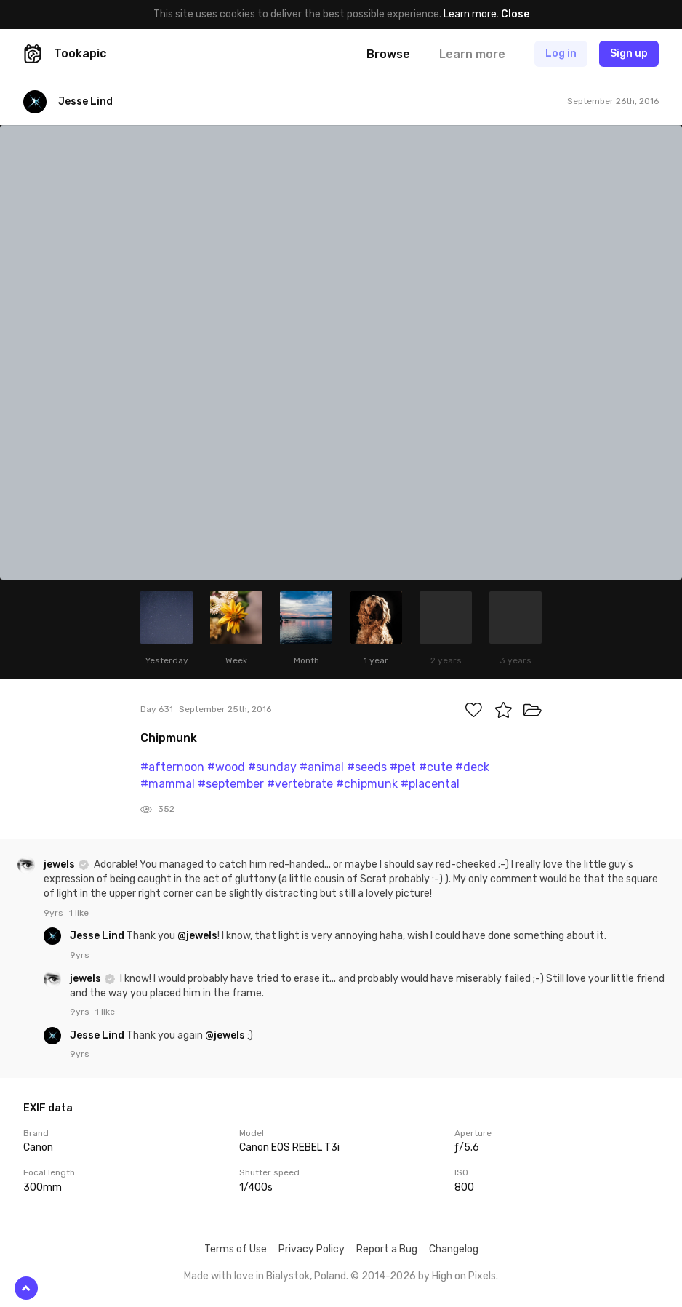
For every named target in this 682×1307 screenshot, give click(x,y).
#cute (435, 767)
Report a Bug (386, 1249)
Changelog (453, 1249)
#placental (430, 784)
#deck (472, 767)
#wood (226, 767)
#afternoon (172, 767)
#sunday (272, 767)
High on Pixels (464, 1276)
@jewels (197, 936)
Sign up (629, 53)
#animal (322, 767)
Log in (561, 53)
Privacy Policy (311, 1249)
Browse (388, 54)
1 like (79, 913)
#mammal (167, 784)
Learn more (470, 14)
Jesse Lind (98, 936)
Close (515, 14)
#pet (403, 767)
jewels (60, 864)
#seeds (367, 767)
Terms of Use (235, 1249)
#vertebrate (300, 784)
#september (231, 784)
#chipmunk (367, 784)
